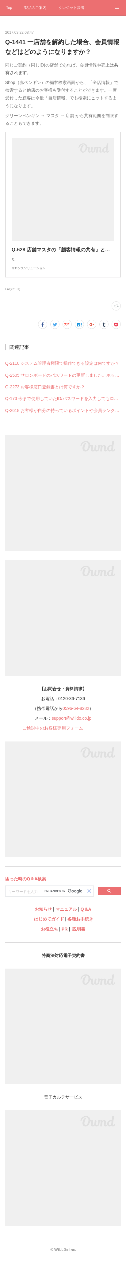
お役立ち (49, 935)
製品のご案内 (35, 8)
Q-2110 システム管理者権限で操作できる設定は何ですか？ (62, 369)
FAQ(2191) (12, 295)
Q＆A (86, 915)
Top (9, 8)
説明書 (78, 935)
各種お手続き (80, 925)
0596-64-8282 (76, 714)
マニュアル (66, 915)
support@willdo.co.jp (71, 724)
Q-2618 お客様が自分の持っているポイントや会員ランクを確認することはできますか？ (63, 416)
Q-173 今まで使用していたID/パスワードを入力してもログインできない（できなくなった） (63, 404)
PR (64, 935)
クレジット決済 (71, 8)
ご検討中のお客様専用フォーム (52, 734)
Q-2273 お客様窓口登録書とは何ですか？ (45, 393)
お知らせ (43, 915)
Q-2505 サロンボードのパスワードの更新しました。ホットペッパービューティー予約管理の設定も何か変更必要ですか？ (63, 381)
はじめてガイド (48, 925)
